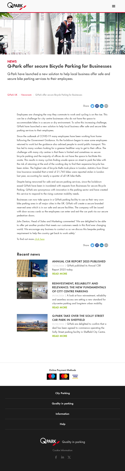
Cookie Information (62, 450)
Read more (59, 273)
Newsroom (26, 94)
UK (12, 94)
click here (39, 239)
